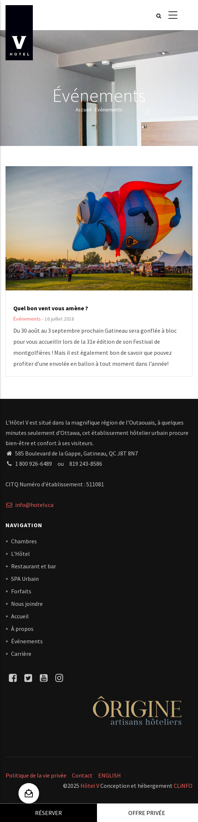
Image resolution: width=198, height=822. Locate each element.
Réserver (48, 812)
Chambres (24, 541)
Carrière (21, 653)
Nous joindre (27, 603)
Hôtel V (89, 785)
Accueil (83, 109)
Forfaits (21, 591)
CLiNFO (182, 785)
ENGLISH (109, 775)
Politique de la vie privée (36, 775)
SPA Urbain (25, 578)
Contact (82, 775)
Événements (27, 318)
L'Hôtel (20, 553)
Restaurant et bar (33, 566)
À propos (22, 628)
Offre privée (146, 812)
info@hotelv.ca (29, 504)
